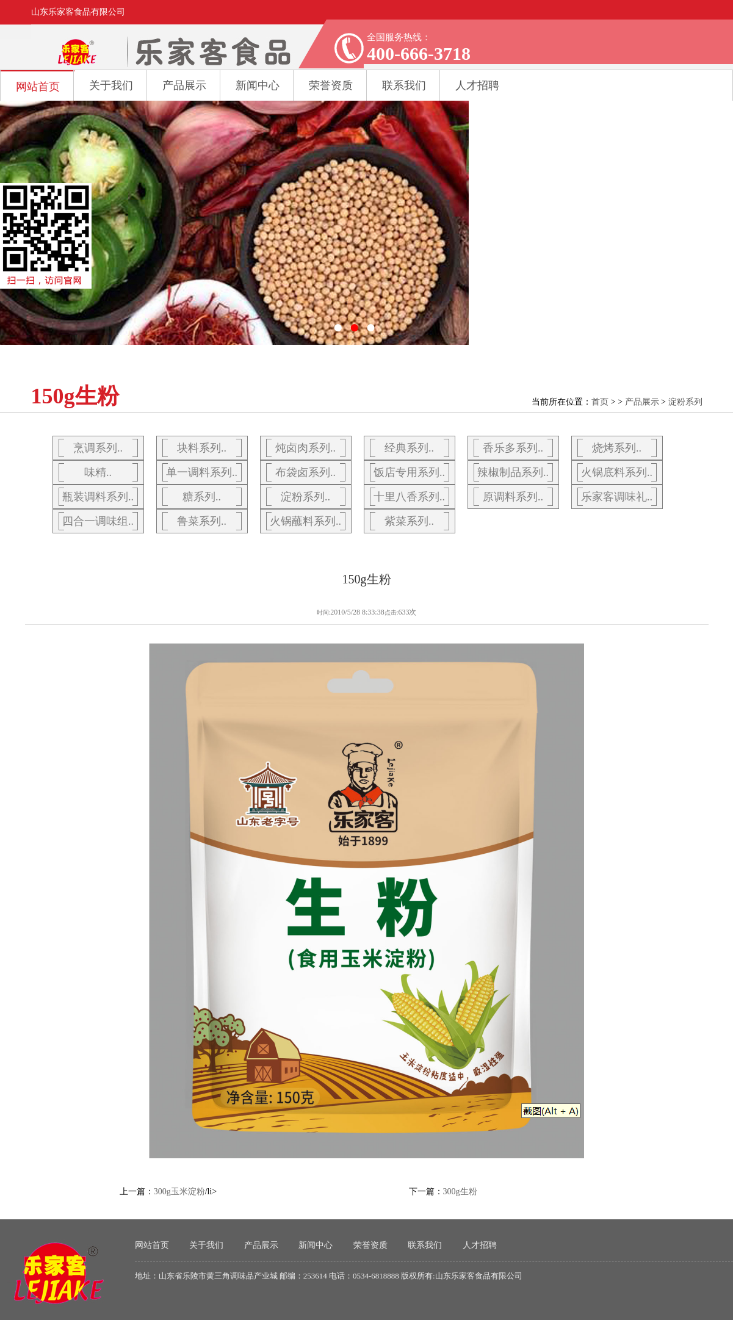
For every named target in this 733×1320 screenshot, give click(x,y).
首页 (599, 401)
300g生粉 (460, 1191)
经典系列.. (409, 448)
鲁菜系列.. (201, 521)
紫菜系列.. (409, 521)
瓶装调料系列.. (98, 497)
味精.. (98, 472)
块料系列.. (201, 448)
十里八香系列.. (409, 497)
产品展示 (184, 85)
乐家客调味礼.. (616, 497)
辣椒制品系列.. (513, 472)
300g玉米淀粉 (179, 1191)
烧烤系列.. (616, 448)
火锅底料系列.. (616, 472)
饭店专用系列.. (409, 472)
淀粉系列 (685, 401)
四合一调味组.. (98, 521)
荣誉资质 (370, 1245)
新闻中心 (258, 85)
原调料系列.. (513, 497)
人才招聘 (480, 1245)
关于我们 (111, 85)
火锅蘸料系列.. (305, 521)
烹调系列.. (98, 448)
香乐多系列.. (513, 448)
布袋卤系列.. (305, 472)
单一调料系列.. (201, 472)
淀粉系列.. (305, 497)
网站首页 (38, 87)
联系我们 (425, 1245)
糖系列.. (201, 497)
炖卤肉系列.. (305, 448)
